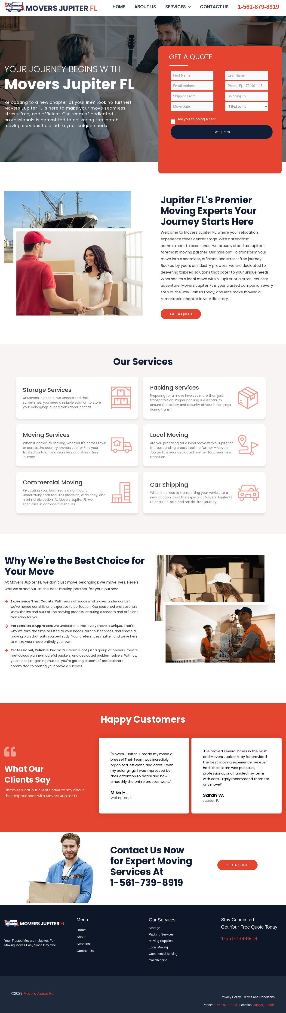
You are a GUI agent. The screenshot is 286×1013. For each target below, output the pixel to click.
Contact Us (85, 951)
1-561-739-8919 (239, 938)
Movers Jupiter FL (100, 7)
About (81, 937)
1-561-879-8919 (258, 7)
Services (83, 944)
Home (81, 930)
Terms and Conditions (259, 997)
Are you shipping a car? (193, 122)
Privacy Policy (231, 997)
